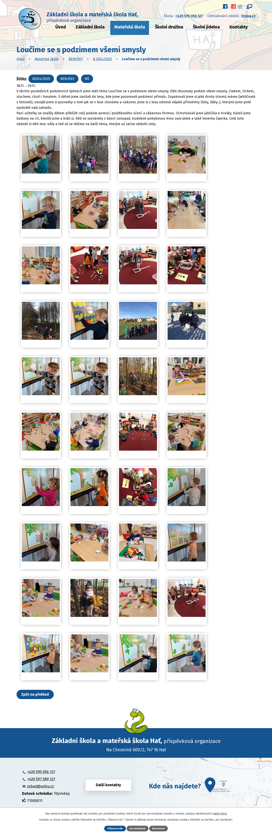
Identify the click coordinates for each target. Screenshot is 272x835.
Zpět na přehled (37, 694)
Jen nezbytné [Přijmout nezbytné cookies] (138, 828)
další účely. (220, 813)
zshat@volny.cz (40, 787)
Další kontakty (108, 786)
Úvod (60, 27)
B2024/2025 (41, 79)
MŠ (87, 79)
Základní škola (90, 27)
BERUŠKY (76, 59)
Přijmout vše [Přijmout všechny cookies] (115, 828)
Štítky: (22, 79)
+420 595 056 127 (189, 16)
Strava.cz (248, 16)
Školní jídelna (206, 27)
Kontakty (238, 27)
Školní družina (169, 27)
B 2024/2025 (102, 59)
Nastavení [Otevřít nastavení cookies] (159, 828)
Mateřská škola (129, 27)
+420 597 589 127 (41, 779)
